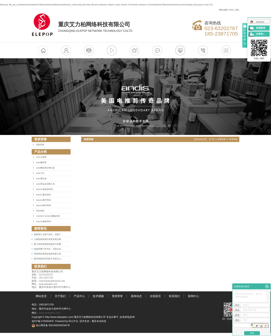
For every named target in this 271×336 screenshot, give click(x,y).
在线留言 (155, 296)
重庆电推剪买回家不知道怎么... (48, 258)
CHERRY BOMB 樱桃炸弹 (48, 216)
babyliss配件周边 (43, 200)
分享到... (260, 34)
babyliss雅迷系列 (43, 221)
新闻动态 (136, 296)
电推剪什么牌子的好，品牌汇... (48, 234)
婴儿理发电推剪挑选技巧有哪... (48, 244)
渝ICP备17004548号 (43, 321)
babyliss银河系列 (43, 205)
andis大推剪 (41, 157)
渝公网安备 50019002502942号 (51, 325)
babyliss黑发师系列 (44, 189)
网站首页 (41, 296)
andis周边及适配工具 (45, 184)
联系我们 (174, 296)
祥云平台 (73, 321)
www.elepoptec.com (50, 312)
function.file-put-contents (95, 4)
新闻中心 (193, 296)
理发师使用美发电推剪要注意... (48, 254)
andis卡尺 (40, 173)
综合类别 (40, 211)
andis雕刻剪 (41, 162)
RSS (231, 10)
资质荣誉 (40, 144)
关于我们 (60, 296)
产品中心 (79, 296)
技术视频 (98, 296)
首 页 (211, 139)
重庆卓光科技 (99, 321)
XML (237, 10)
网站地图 (223, 10)
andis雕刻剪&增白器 (45, 168)
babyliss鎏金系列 (43, 194)
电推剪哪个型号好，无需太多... (48, 249)
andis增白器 (41, 178)
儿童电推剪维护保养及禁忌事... (48, 239)
